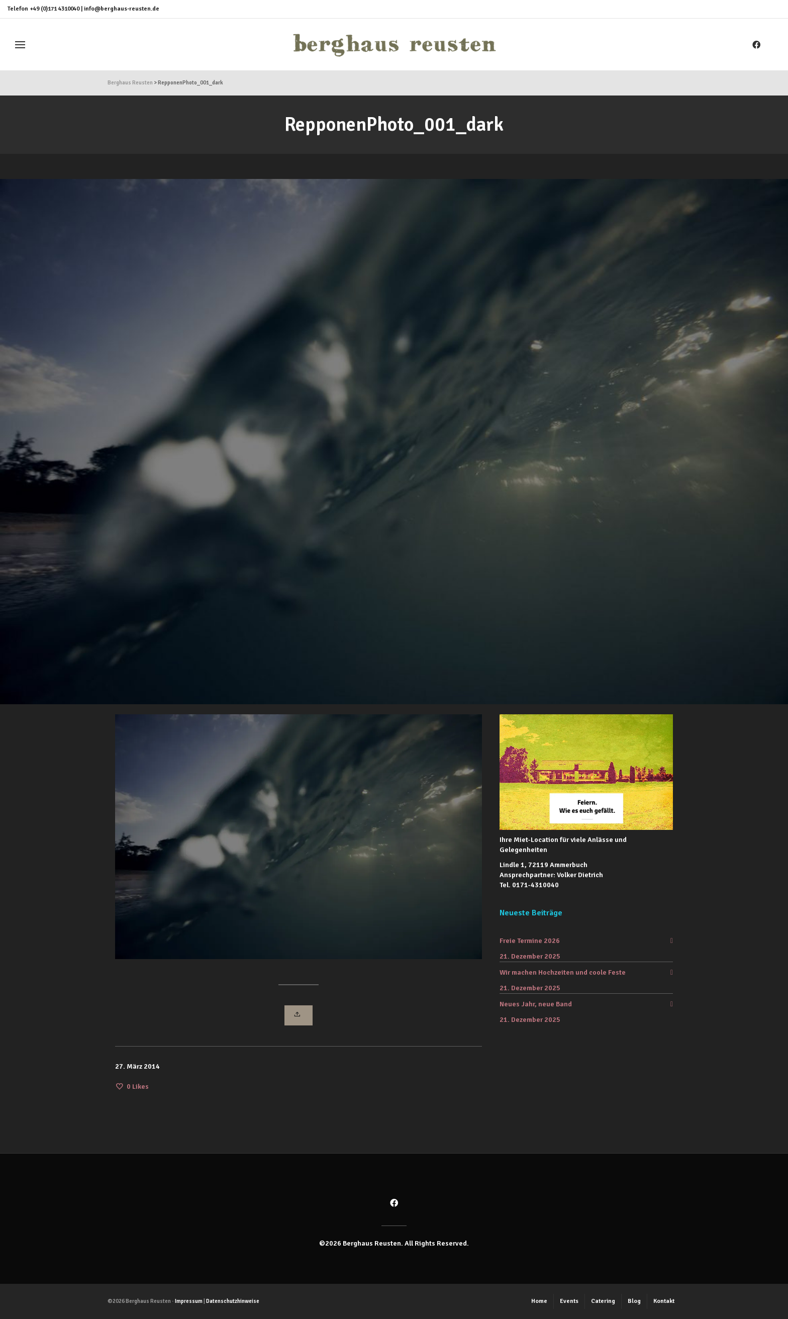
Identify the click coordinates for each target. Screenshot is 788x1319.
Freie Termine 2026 (530, 940)
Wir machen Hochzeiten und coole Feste (563, 972)
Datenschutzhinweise (232, 1301)
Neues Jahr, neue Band (536, 1004)
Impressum (189, 1301)
